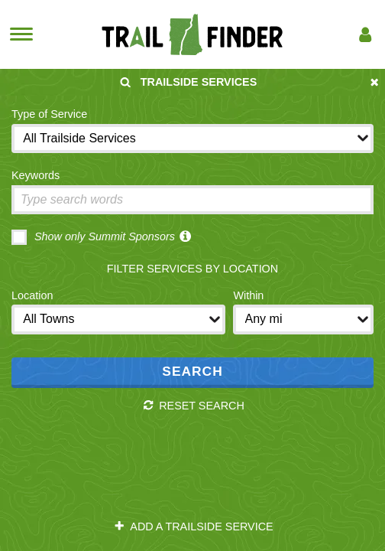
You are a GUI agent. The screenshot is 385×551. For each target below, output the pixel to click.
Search (192, 371)
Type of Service (49, 114)
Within (248, 295)
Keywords (35, 175)
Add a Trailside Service (193, 526)
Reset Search (193, 405)
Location (32, 295)
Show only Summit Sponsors (93, 237)
